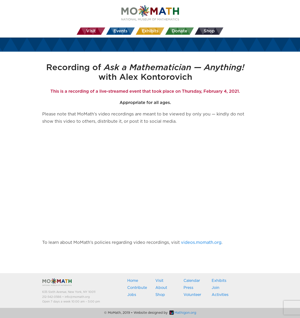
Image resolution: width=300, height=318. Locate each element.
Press (188, 288)
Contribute (137, 288)
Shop (160, 295)
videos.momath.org (201, 243)
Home (132, 281)
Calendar (192, 281)
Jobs (131, 295)
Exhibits (219, 281)
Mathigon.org (182, 312)
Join (215, 288)
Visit (159, 281)
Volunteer (192, 295)
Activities (220, 295)
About (161, 288)
